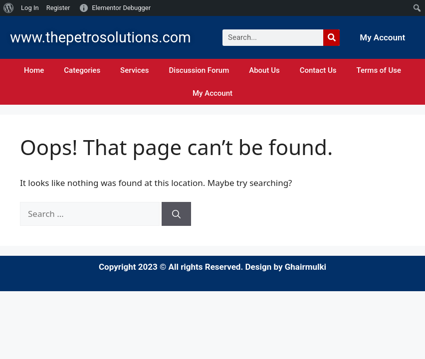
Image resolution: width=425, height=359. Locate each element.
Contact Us (318, 70)
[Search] (331, 37)
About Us (264, 70)
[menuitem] (8, 8)
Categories (82, 70)
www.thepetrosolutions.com (100, 37)
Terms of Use (379, 70)
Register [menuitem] (58, 7)
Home (34, 70)
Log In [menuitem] (30, 7)
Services (134, 70)
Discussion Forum (199, 70)
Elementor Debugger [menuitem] (121, 7)
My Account (382, 37)
